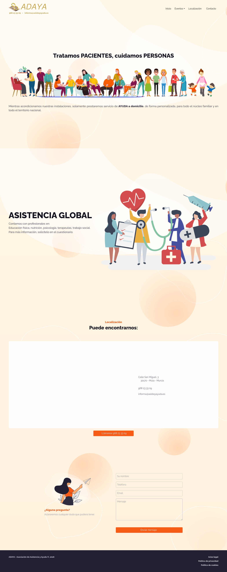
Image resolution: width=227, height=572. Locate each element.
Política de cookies (209, 565)
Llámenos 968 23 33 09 (114, 433)
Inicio (168, 8)
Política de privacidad (208, 561)
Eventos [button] (179, 8)
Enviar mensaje (149, 530)
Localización (195, 8)
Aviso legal (213, 557)
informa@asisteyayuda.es (151, 394)
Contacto (211, 8)
